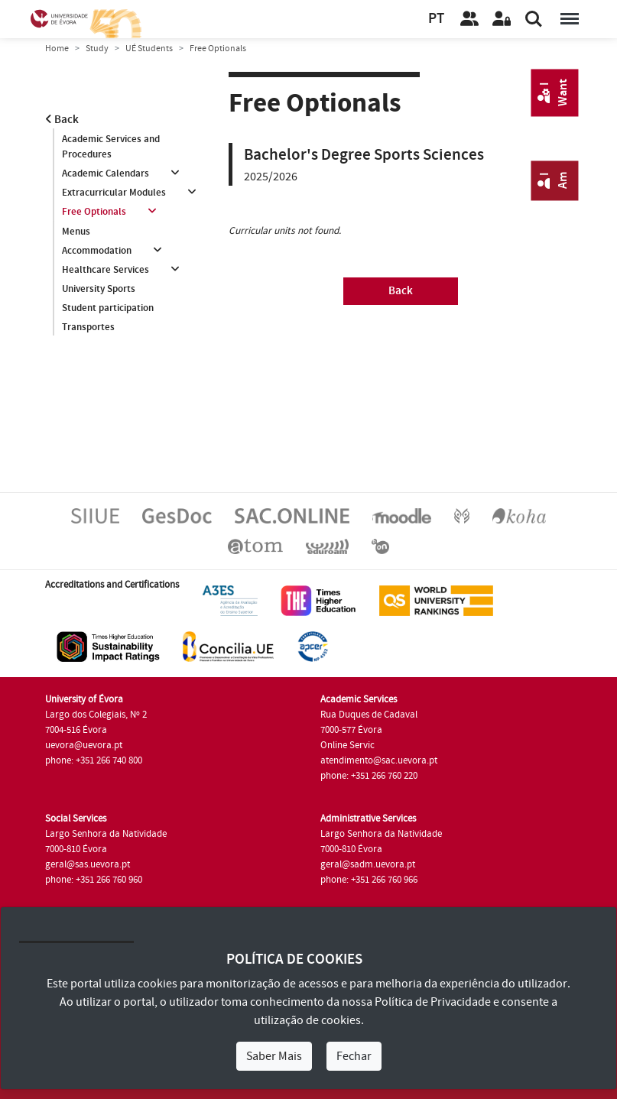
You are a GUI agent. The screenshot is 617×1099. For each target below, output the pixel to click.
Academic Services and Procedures (111, 146)
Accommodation (97, 251)
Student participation (108, 308)
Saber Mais (274, 1056)
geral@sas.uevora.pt (87, 864)
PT (436, 18)
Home (57, 48)
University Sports (98, 289)
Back (62, 119)
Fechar (354, 1056)
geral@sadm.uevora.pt (367, 864)
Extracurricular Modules (114, 192)
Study (97, 48)
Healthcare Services (105, 270)
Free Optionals (94, 212)
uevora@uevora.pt (83, 745)
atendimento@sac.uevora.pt (378, 760)
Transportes (88, 327)
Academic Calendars (105, 173)
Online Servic (347, 745)
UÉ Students (149, 48)
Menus (76, 231)
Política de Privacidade (433, 1002)
